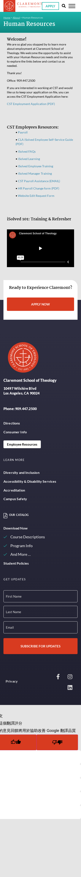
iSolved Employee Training (35, 166)
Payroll (23, 132)
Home (6, 17)
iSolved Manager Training (35, 173)
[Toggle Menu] (71, 6)
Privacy (12, 681)
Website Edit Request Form (36, 195)
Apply (50, 6)
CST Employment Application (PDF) (31, 104)
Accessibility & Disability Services (29, 481)
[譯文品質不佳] (57, 742)
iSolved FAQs (27, 151)
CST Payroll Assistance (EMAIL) (39, 181)
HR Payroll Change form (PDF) (38, 188)
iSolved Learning (29, 159)
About (16, 17)
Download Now (15, 528)
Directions (11, 423)
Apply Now (40, 304)
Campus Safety (15, 499)
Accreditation (14, 490)
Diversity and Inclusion (21, 472)
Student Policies (16, 563)
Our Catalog (19, 515)
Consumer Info (15, 432)
